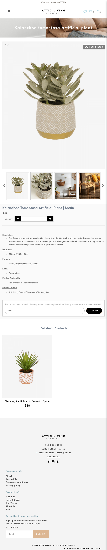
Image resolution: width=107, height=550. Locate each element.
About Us (10, 506)
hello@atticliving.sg (53, 449)
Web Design (70, 548)
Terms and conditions (17, 482)
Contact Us (53, 456)
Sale (8, 509)
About (9, 476)
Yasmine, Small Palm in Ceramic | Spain (27, 401)
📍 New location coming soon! (53, 453)
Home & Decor (13, 500)
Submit (94, 311)
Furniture (10, 497)
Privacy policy (13, 485)
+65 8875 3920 (53, 445)
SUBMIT (40, 534)
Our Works (11, 503)
